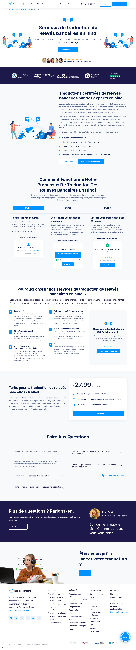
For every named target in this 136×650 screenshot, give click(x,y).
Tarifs (70, 4)
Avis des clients (95, 618)
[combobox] (6, 648)
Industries (72, 629)
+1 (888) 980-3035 (119, 612)
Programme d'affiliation (94, 607)
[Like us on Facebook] (40, 618)
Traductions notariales (57, 604)
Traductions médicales (57, 616)
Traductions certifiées (56, 594)
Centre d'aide (94, 621)
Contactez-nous (18, 527)
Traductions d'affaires (56, 601)
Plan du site (94, 631)
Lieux (112, 594)
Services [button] (33, 4)
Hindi (24, 9)
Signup (94, 4)
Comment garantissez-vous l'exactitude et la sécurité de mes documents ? (97, 466)
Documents (73, 610)
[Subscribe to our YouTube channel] (34, 618)
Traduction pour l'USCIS (75, 595)
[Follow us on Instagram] (11, 618)
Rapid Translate (14, 9)
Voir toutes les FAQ (113, 475)
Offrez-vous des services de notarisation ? (40, 476)
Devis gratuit (105, 4)
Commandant (68, 49)
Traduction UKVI (75, 603)
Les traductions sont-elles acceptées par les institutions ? (97, 452)
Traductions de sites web (77, 617)
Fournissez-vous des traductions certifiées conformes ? (40, 452)
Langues (72, 613)
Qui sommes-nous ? (97, 594)
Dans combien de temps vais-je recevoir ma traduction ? (40, 488)
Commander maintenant (120, 3)
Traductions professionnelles (54, 621)
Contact (92, 628)
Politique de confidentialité (116, 607)
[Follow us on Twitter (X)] (17, 618)
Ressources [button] (46, 4)
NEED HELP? (125, 637)
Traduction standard (56, 597)
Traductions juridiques (57, 613)
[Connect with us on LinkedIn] (22, 618)
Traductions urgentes (77, 622)
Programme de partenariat (95, 613)
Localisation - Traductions (53, 608)
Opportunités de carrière (116, 598)
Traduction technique (77, 626)
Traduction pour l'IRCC (78, 600)
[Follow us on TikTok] (28, 618)
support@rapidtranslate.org (20, 610)
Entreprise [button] (59, 4)
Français (5, 648)
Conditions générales (118, 603)
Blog (91, 625)
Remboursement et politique (97, 602)
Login (83, 4)
